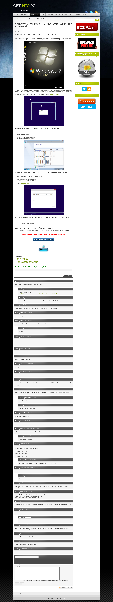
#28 (15, 509)
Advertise (59, 593)
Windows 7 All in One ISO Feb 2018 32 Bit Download (27, 262)
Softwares (18, 18)
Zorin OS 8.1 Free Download (22, 258)
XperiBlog (27, 405)
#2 (19, 288)
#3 (19, 297)
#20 (20, 435)
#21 (15, 443)
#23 (15, 467)
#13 (15, 379)
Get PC (24, 6)
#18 (15, 420)
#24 (20, 475)
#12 (15, 371)
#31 (15, 533)
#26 (15, 491)
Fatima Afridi (27, 288)
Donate (64, 593)
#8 (15, 336)
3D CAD (42, 14)
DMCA (55, 593)
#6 (15, 320)
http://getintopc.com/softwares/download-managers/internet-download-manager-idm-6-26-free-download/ (39, 293)
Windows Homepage (25, 183)
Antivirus (72, 14)
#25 (15, 482)
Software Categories (24, 14)
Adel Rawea (27, 328)
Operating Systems (35, 15)
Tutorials (84, 14)
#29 (20, 517)
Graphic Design (50, 14)
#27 (15, 501)
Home (17, 14)
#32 (15, 541)
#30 (15, 524)
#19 (15, 428)
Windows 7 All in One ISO (54, 94)
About (25, 593)
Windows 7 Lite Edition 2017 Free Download (25, 259)
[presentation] (24, 560)
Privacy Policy (36, 593)
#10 (15, 356)
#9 (15, 348)
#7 (19, 328)
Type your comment (18, 566)
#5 (15, 312)
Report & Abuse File (48, 593)
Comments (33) (68, 275)
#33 (15, 548)
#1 (15, 281)
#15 (20, 397)
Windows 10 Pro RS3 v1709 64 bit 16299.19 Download (27, 261)
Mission (20, 593)
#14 (15, 389)
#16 (20, 405)
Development (65, 14)
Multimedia (57, 14)
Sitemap (41, 593)
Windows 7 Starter (64, 39)
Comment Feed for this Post (66, 587)
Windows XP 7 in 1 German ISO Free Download (26, 264)
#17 (15, 412)
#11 (15, 363)
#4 (15, 304)
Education (78, 14)
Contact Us (29, 593)
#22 (20, 459)
